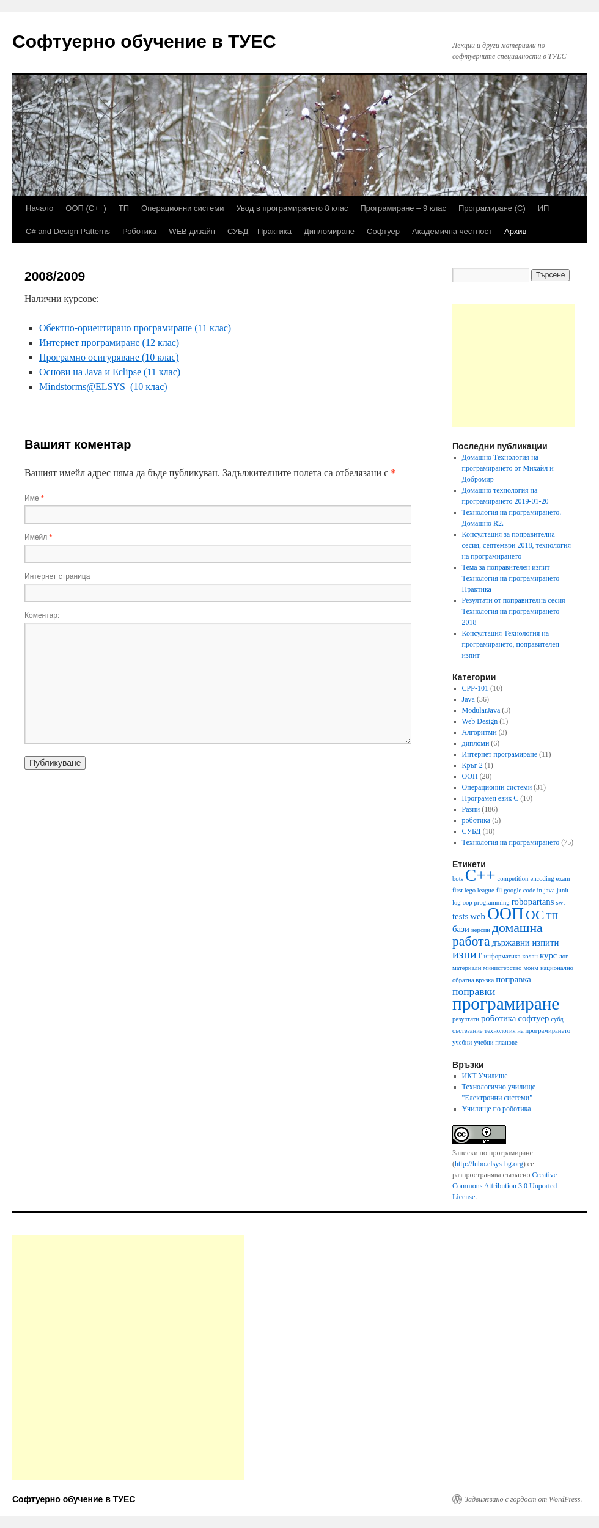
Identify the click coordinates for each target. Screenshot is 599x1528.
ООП (470, 776)
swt (560, 902)
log (456, 902)
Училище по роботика (496, 1108)
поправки (473, 991)
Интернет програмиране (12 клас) (109, 342)
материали (466, 967)
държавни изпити (525, 942)
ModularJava (481, 710)
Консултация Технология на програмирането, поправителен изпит (510, 644)
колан (530, 956)
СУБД (471, 831)
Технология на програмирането (511, 842)
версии (480, 930)
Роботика (139, 231)
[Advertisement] (513, 365)
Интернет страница (57, 576)
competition (513, 878)
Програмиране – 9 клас (403, 208)
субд (557, 1019)
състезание (467, 1030)
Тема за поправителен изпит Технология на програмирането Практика (511, 578)
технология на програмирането (527, 1030)
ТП (124, 208)
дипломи (476, 743)
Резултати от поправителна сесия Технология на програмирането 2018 (513, 611)
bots (457, 878)
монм (530, 967)
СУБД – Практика (259, 231)
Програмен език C (490, 798)
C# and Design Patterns (68, 231)
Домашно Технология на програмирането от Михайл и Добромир (508, 468)
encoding (542, 878)
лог (563, 956)
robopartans (533, 901)
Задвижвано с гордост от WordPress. (523, 1499)
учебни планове (495, 1042)
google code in (523, 890)
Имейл (38, 537)
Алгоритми (479, 732)
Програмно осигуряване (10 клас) (109, 357)
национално (556, 967)
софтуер (533, 1018)
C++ (480, 874)
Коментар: (41, 615)
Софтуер (383, 231)
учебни (462, 1042)
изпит (467, 954)
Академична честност (452, 231)
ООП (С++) (85, 208)
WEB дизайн (192, 231)
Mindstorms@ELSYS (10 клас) (103, 386)
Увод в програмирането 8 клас (292, 208)
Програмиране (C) (492, 208)
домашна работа (497, 934)
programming (492, 902)
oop (467, 902)
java (549, 890)
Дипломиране (329, 231)
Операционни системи (182, 208)
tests (460, 916)
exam (563, 878)
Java (468, 699)
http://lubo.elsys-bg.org (489, 1163)
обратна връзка (473, 980)
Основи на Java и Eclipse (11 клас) (109, 372)
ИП (543, 208)
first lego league (473, 890)
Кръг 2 (472, 765)
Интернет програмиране (499, 754)
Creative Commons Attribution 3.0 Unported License (504, 1185)
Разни (471, 809)
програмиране (505, 1003)
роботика (476, 820)
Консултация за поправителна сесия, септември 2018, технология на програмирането (516, 545)
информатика (501, 956)
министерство (502, 967)
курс (548, 955)
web (477, 916)
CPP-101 (475, 688)
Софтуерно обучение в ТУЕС (144, 41)
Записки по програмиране (492, 1152)
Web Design (480, 721)
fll (499, 890)
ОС (535, 915)
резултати (465, 1019)
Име (34, 498)
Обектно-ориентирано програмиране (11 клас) (135, 328)
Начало (39, 208)
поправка (513, 979)
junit (563, 890)
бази (460, 929)
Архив (515, 231)
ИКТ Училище (485, 1075)
